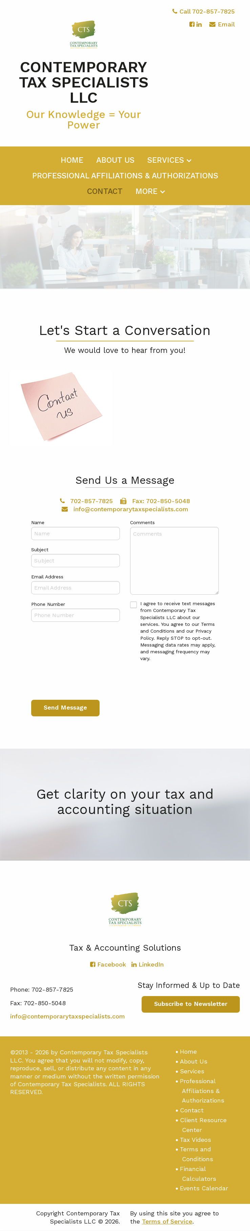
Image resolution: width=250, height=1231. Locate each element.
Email (222, 29)
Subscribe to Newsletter (190, 1004)
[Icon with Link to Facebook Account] (191, 28)
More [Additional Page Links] (147, 195)
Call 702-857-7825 (203, 15)
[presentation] (82, 680)
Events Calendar (204, 1188)
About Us (115, 163)
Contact (105, 195)
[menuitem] (72, 163)
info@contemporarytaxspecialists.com (125, 509)
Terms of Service (167, 1221)
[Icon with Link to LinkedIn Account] (199, 28)
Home (72, 163)
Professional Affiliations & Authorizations (125, 179)
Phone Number (48, 604)
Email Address (47, 577)
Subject (39, 550)
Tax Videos (195, 1139)
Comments (142, 522)
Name (37, 522)
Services (165, 163)
